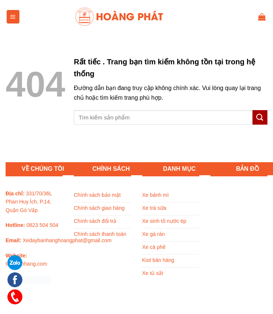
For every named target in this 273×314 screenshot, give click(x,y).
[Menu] (13, 17)
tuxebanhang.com (26, 264)
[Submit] (260, 117)
